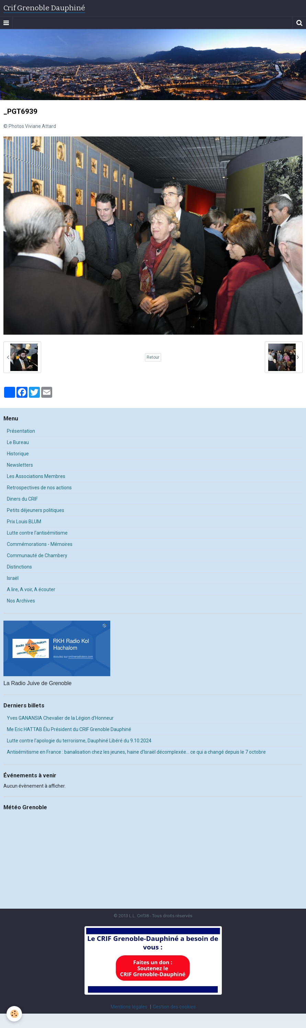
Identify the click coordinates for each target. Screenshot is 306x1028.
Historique (18, 453)
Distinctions (19, 567)
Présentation (21, 431)
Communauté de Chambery (37, 555)
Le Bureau (18, 442)
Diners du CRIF (22, 499)
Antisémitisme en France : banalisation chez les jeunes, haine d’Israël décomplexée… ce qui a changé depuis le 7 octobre (136, 752)
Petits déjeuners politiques (35, 510)
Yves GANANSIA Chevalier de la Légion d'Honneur (60, 718)
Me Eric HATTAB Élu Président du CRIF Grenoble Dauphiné (69, 729)
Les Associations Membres (36, 476)
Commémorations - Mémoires (39, 544)
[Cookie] (14, 1013)
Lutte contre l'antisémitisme (37, 533)
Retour (153, 357)
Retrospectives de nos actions (39, 487)
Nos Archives (21, 600)
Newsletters (20, 465)
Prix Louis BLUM (24, 521)
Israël (13, 578)
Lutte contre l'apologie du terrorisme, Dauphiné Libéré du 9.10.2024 (79, 740)
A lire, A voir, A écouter (31, 589)
